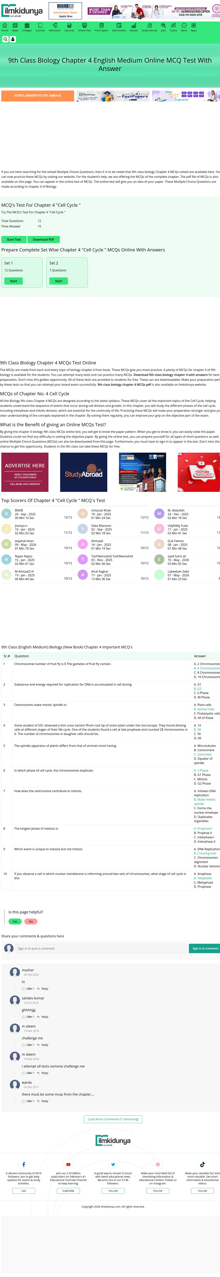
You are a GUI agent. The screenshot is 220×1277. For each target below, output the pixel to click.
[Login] (13, 39)
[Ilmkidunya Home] (22, 11)
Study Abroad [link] (149, 27)
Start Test (14, 239)
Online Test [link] (84, 27)
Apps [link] (194, 27)
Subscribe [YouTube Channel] (68, 1191)
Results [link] (134, 27)
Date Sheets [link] (119, 27)
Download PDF (43, 239)
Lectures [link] (69, 27)
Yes (15, 921)
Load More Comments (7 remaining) (113, 1119)
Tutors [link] (173, 27)
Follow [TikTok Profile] (202, 1191)
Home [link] (4, 27)
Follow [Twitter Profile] (113, 1191)
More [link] (184, 27)
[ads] (24, 472)
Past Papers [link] (101, 27)
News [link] (15, 27)
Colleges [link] (27, 27)
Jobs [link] (163, 27)
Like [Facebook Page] (23, 1191)
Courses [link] (40, 27)
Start (13, 281)
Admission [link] (55, 27)
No (31, 921)
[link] (65, 10)
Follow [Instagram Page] (157, 1191)
